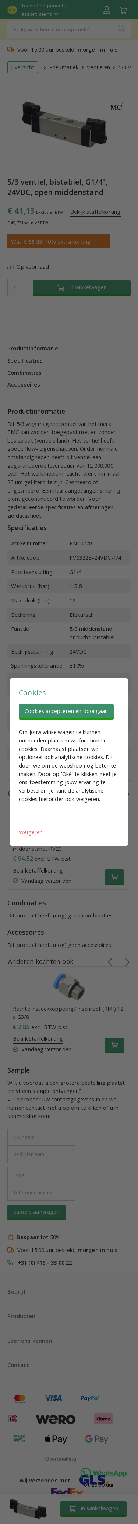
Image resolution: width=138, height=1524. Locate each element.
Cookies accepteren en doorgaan (66, 710)
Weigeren (31, 832)
